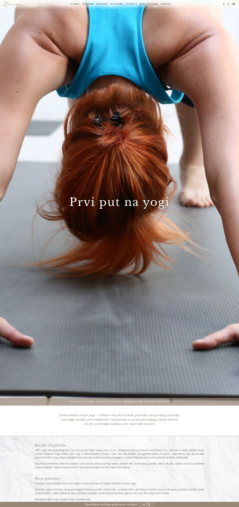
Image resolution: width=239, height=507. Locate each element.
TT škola (131, 4)
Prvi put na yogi (133, 401)
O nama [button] (75, 4)
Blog (142, 4)
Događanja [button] (117, 4)
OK (146, 504)
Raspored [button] (102, 4)
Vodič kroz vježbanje (157, 401)
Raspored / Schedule (82, 401)
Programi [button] (88, 4)
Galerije (153, 4)
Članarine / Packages (108, 401)
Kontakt (166, 4)
